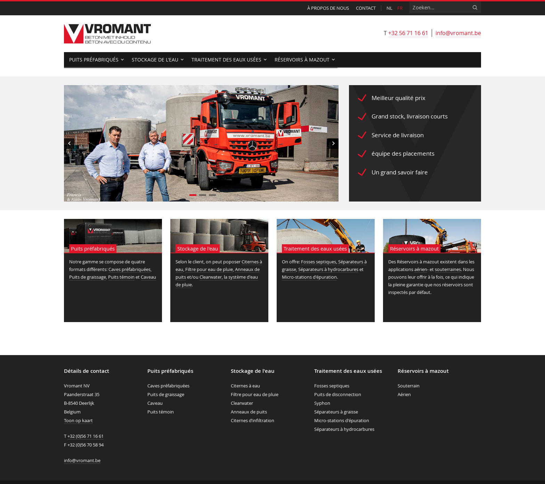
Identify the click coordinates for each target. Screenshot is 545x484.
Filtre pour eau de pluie (209, 269)
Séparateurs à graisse (336, 412)
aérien (420, 269)
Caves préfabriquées (129, 269)
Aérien (404, 394)
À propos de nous (328, 8)
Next (333, 143)
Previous (69, 143)
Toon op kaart (78, 420)
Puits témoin (121, 277)
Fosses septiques (318, 262)
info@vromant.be (458, 33)
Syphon (322, 403)
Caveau (148, 277)
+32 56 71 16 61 (408, 33)
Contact (366, 8)
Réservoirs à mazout (302, 59)
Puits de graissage (87, 277)
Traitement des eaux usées (226, 59)
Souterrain (409, 386)
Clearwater (242, 403)
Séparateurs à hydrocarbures (328, 269)
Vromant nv (107, 33)
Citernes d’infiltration (252, 420)
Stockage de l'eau (155, 59)
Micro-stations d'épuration (309, 277)
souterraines (448, 269)
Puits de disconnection (337, 394)
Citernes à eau (245, 386)
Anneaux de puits (249, 412)
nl (389, 8)
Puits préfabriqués (94, 59)
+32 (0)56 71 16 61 (85, 436)
